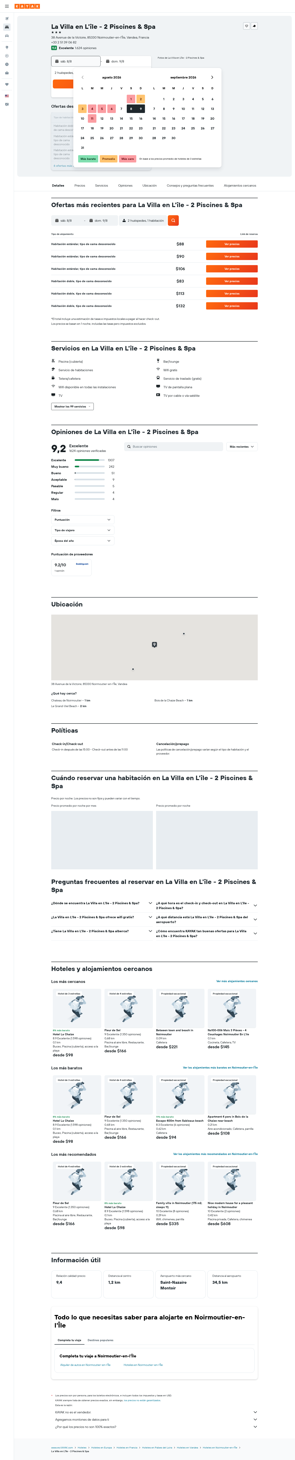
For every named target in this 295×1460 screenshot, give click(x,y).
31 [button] (82, 148)
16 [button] (140, 118)
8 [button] (131, 109)
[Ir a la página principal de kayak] (27, 6)
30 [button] (141, 138)
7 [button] (121, 109)
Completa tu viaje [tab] (69, 1340)
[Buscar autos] (7, 36)
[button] (6, 6)
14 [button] (121, 118)
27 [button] (111, 138)
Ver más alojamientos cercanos (237, 981)
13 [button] (111, 118)
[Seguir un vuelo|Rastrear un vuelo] (7, 56)
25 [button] (92, 138)
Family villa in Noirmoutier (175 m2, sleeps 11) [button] (179, 1205)
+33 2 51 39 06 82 (64, 42)
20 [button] (112, 128)
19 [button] (101, 128)
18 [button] (92, 128)
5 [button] (102, 109)
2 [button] (141, 99)
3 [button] (82, 109)
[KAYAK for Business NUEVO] (7, 73)
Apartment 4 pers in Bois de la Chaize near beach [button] (228, 1118)
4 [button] (92, 109)
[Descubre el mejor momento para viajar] (7, 64)
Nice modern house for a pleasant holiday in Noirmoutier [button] (230, 1205)
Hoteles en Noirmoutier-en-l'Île (143, 1365)
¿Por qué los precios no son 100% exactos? (156, 1426)
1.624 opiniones (85, 48)
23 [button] (141, 128)
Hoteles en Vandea (187, 1447)
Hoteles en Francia (127, 1447)
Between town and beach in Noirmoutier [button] (174, 1032)
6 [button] (112, 109)
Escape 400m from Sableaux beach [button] (179, 1120)
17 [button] (82, 128)
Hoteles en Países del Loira (157, 1447)
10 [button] (82, 118)
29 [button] (131, 138)
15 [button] (131, 118)
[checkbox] (71, 567)
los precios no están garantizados (142, 1400)
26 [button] (102, 138)
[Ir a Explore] (7, 47)
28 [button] (121, 138)
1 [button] (131, 99)
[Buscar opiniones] (177, 446)
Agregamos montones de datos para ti (156, 1419)
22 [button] (131, 128)
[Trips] (7, 84)
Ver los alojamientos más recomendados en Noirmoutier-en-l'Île (215, 1154)
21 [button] (121, 128)
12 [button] (101, 118)
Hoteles (82, 1447)
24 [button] (82, 138)
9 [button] (141, 109)
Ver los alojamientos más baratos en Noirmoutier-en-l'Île (220, 1067)
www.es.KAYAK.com (62, 1447)
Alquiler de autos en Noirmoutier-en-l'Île (85, 1365)
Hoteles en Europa (101, 1447)
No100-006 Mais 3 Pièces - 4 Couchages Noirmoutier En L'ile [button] (228, 1032)
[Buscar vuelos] (7, 19)
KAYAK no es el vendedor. (156, 1412)
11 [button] (92, 118)
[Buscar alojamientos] (7, 27)
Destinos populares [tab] (100, 1340)
